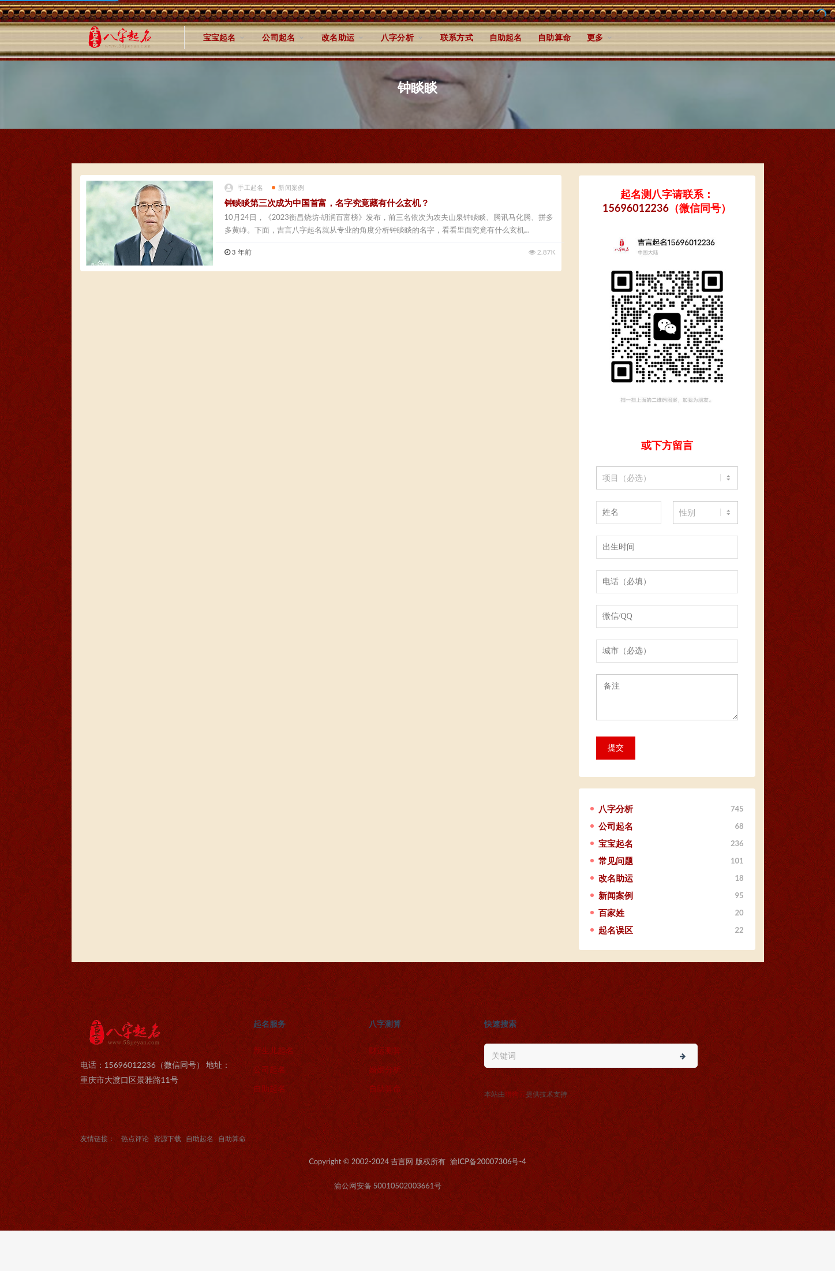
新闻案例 (288, 187)
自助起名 (505, 37)
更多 (595, 37)
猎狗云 (515, 1094)
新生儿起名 (273, 1050)
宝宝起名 (219, 37)
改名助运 (337, 37)
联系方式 (456, 37)
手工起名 (244, 188)
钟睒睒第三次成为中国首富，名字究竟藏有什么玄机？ (326, 202)
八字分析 (397, 37)
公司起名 (278, 37)
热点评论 (135, 1138)
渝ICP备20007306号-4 (488, 1161)
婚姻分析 (385, 1069)
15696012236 (635, 207)
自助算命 (554, 37)
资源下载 (167, 1138)
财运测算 (385, 1050)
